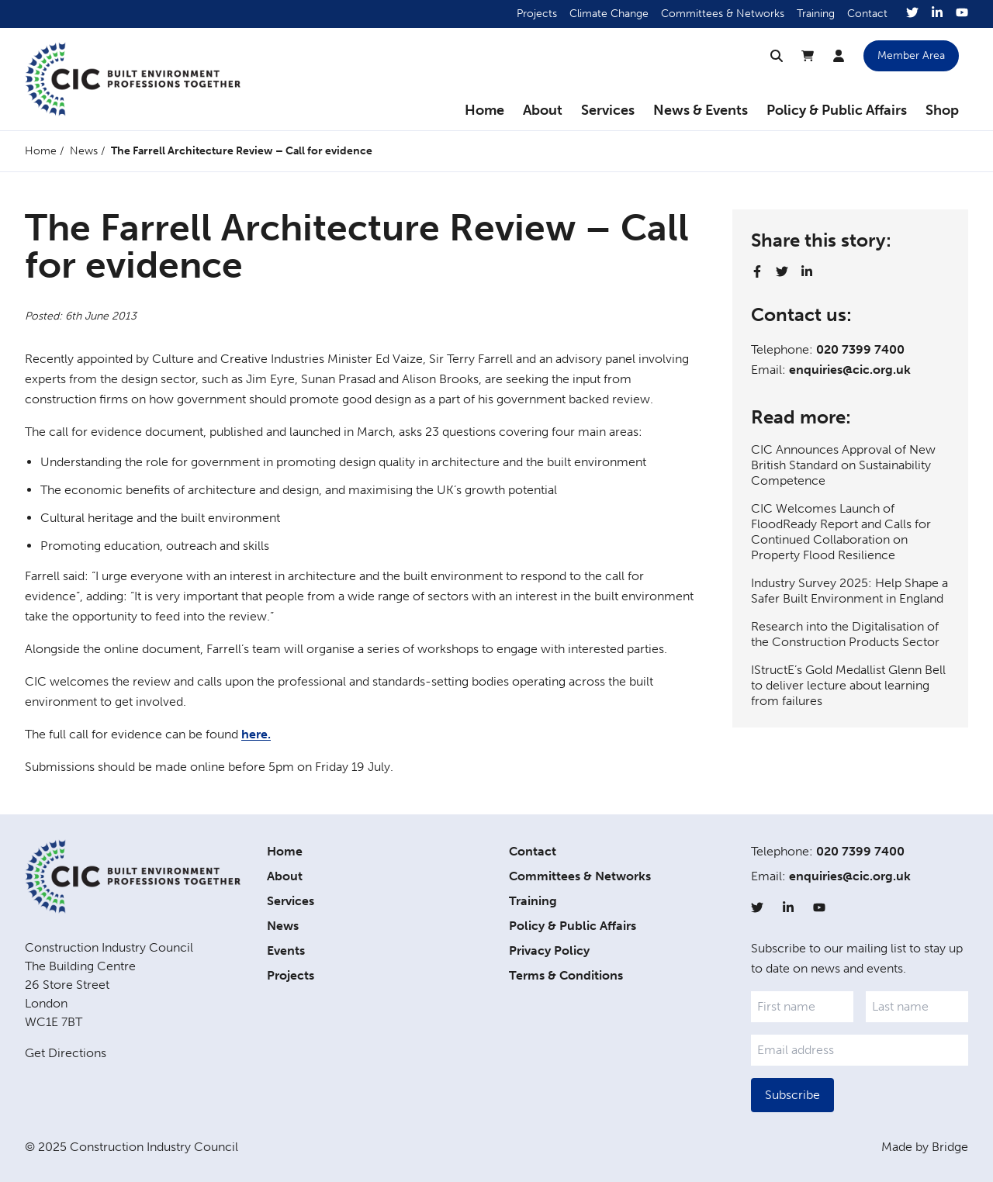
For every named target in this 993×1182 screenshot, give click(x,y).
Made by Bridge (924, 1146)
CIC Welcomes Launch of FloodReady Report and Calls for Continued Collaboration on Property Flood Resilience (841, 531)
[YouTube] (962, 14)
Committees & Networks (722, 13)
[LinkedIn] (937, 14)
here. (256, 734)
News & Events (700, 110)
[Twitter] (912, 14)
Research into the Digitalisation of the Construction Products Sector (845, 634)
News (84, 150)
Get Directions (65, 1052)
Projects (537, 13)
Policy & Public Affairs (836, 110)
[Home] (132, 79)
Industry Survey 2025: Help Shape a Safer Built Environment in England (849, 590)
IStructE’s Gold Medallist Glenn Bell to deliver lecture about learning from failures (848, 685)
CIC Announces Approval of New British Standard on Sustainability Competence (843, 465)
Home (484, 110)
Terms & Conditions (566, 975)
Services (608, 110)
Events (286, 950)
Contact (867, 13)
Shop (942, 110)
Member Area (911, 55)
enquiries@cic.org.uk (850, 369)
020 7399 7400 (860, 349)
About (542, 110)
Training (816, 13)
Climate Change (609, 13)
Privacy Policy (549, 950)
